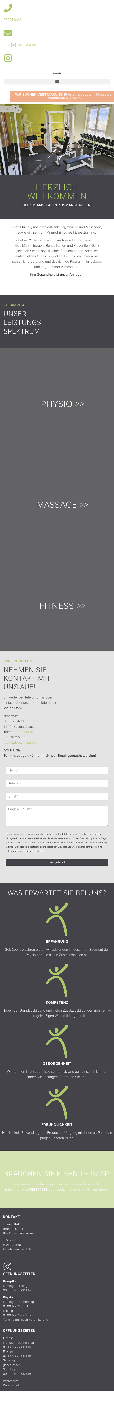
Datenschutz (12, 1385)
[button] (57, 81)
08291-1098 (12, 20)
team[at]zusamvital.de (20, 45)
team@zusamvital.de (17, 1249)
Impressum (10, 1381)
